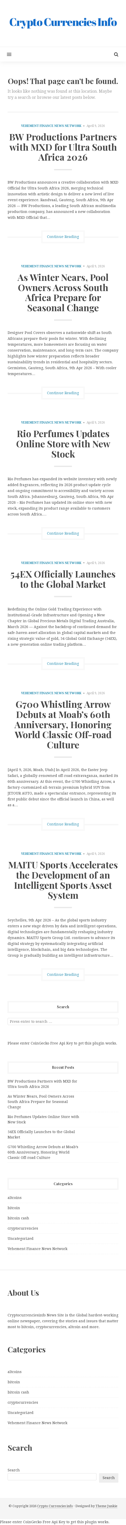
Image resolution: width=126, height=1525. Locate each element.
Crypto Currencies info (55, 1506)
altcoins (15, 1198)
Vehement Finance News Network (51, 126)
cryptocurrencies (23, 1228)
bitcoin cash (18, 1218)
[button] (5, 54)
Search (14, 1470)
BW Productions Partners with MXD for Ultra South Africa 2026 (63, 146)
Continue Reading (63, 237)
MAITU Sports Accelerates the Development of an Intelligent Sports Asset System (63, 879)
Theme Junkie (106, 1506)
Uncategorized (21, 1238)
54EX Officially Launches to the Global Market (63, 579)
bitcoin (14, 1208)
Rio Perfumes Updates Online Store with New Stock (63, 443)
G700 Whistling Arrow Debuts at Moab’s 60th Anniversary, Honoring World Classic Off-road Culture (63, 724)
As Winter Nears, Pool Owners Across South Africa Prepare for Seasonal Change (63, 292)
